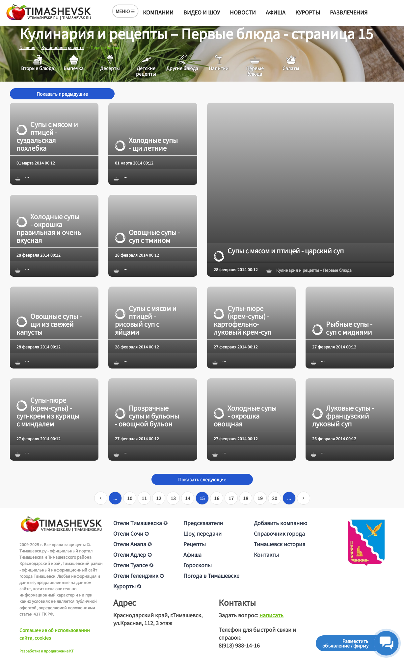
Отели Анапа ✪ (132, 543)
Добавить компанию (280, 522)
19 (260, 498)
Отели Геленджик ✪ (138, 575)
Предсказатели (203, 522)
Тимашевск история (279, 543)
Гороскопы (197, 564)
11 (144, 498)
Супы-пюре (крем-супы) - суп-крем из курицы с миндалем (47, 412)
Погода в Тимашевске (211, 575)
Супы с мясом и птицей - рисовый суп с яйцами (145, 320)
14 (187, 498)
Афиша (275, 12)
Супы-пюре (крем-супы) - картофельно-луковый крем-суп (242, 320)
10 (129, 498)
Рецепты (194, 543)
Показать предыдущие (62, 93)
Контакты (266, 554)
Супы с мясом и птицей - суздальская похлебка (47, 136)
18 (245, 498)
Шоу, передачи (202, 533)
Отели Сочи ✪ (131, 533)
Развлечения (348, 12)
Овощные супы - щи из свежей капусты (49, 324)
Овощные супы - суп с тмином (147, 236)
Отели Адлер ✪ (132, 554)
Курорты (307, 12)
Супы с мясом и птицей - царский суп (279, 250)
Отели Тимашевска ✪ (140, 522)
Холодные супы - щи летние (146, 144)
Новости (243, 12)
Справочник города (279, 533)
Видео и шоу (201, 12)
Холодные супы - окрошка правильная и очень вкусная (48, 228)
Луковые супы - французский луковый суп (343, 416)
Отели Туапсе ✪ (133, 564)
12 (158, 498)
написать (271, 615)
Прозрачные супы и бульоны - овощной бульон (147, 416)
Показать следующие (202, 479)
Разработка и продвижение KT (46, 650)
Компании (158, 12)
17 (231, 498)
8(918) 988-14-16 (239, 645)
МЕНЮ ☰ (125, 11)
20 (274, 498)
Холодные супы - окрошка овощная (245, 416)
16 (216, 498)
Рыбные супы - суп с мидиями (342, 328)
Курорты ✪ (127, 585)
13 (173, 498)
